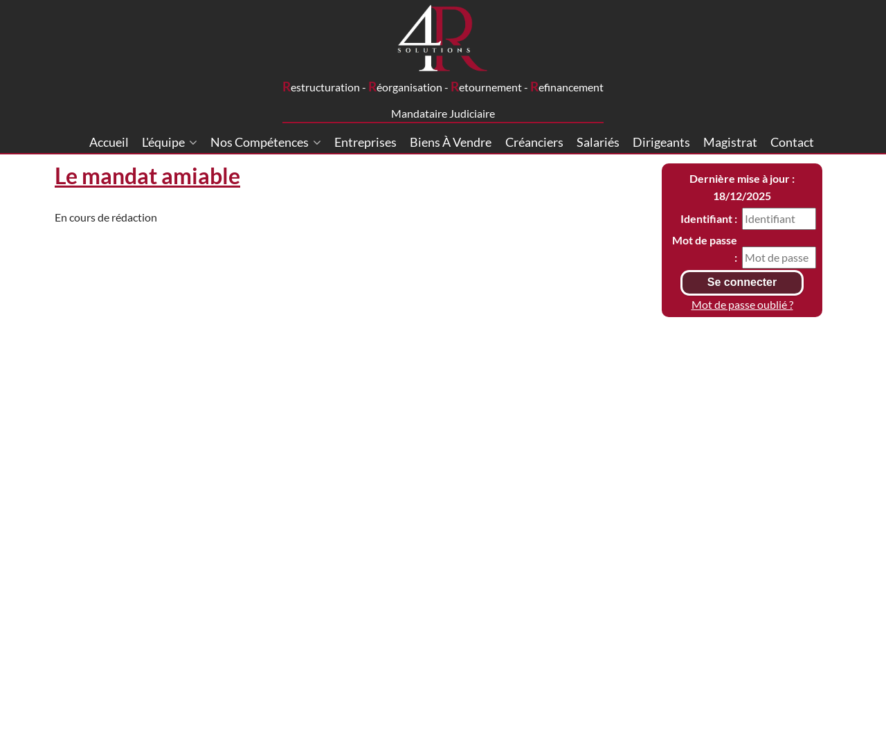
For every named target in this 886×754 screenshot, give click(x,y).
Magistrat (730, 142)
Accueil (109, 142)
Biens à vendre (450, 142)
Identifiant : (708, 218)
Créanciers (534, 142)
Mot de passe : (704, 248)
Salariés (598, 142)
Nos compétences (265, 142)
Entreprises (365, 142)
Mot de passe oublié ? (742, 304)
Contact (792, 142)
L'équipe (169, 142)
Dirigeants (661, 142)
